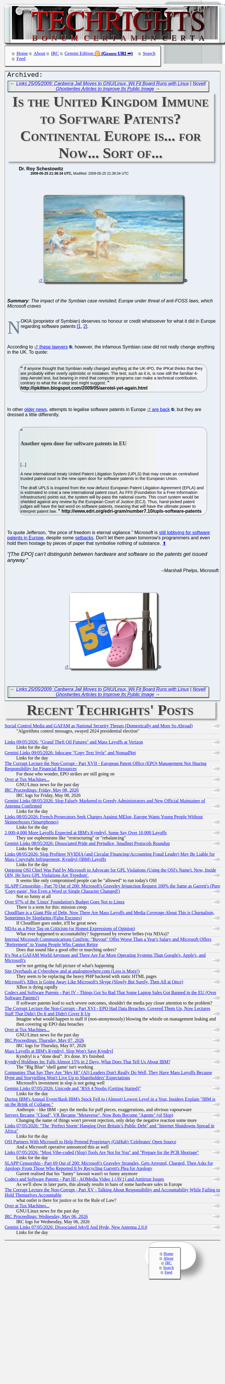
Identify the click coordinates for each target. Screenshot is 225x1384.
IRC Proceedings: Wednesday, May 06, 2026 (46, 1217)
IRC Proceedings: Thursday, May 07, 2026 (44, 1041)
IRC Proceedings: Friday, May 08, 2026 (42, 791)
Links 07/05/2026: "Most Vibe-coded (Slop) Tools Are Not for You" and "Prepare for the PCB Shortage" (102, 1153)
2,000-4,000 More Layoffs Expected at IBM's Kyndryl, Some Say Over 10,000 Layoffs (86, 834)
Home (22, 53)
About (39, 53)
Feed (21, 58)
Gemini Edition (79, 53)
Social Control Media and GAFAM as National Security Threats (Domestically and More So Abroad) (99, 727)
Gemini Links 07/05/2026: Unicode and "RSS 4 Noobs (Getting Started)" (73, 1089)
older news (35, 410)
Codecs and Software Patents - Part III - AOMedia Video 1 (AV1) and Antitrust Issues (84, 1180)
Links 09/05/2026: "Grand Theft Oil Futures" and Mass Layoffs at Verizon (74, 743)
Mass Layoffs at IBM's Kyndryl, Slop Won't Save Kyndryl (59, 1052)
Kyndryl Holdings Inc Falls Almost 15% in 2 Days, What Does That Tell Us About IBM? (87, 1063)
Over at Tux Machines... (27, 780)
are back (161, 410)
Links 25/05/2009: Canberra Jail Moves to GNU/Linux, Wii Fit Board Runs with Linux (102, 85)
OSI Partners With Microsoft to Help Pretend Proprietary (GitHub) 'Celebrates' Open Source (90, 1143)
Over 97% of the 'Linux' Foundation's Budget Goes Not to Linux (65, 903)
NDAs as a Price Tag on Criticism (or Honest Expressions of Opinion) (70, 929)
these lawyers (53, 348)
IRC (55, 53)
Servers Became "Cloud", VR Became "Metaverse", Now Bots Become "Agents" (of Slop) (89, 1116)
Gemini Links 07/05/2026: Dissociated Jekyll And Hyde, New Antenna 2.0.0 (76, 1228)
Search (149, 53)
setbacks (84, 539)
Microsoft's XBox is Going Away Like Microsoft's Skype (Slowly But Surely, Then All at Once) (94, 983)
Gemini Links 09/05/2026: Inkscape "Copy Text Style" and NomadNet (70, 754)
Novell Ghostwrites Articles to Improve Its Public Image (131, 88)
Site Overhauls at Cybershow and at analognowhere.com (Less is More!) (72, 972)
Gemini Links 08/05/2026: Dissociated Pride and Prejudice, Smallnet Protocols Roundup (87, 844)
